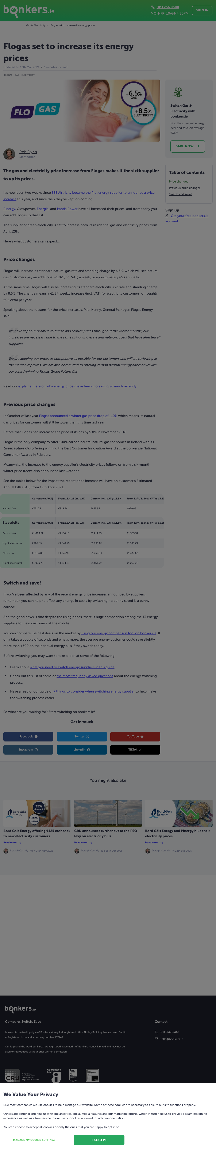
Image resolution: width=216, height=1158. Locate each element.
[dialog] (108, 579)
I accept (99, 1140)
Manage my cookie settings (34, 1140)
